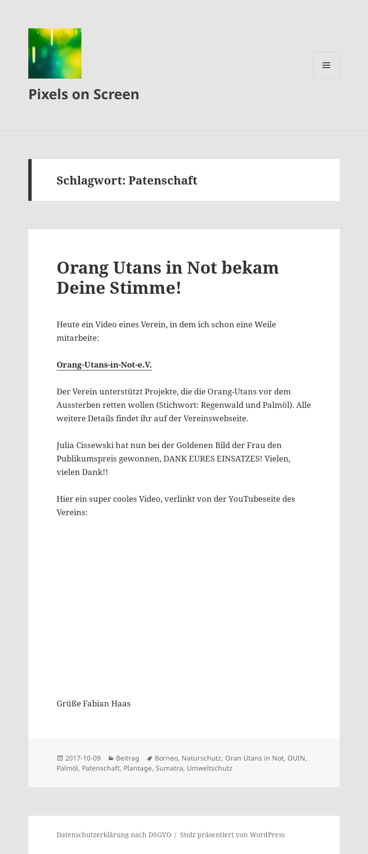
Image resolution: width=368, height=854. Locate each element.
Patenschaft (101, 768)
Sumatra (169, 768)
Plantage (138, 768)
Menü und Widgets (326, 78)
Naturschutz (201, 757)
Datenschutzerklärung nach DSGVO (114, 834)
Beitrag (127, 757)
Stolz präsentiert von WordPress (232, 834)
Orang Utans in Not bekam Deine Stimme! (168, 277)
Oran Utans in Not (254, 757)
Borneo (166, 757)
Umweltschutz (209, 768)
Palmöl (67, 768)
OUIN (296, 757)
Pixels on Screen (83, 93)
